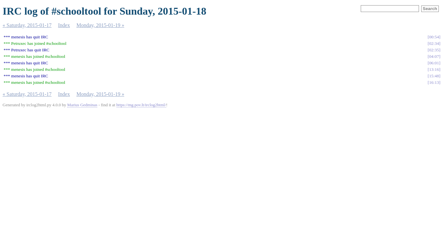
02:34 (434, 43)
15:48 (434, 75)
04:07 (434, 56)
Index (64, 25)
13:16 (434, 69)
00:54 (434, 36)
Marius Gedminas (82, 104)
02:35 (434, 49)
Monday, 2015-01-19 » (100, 25)
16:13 (434, 82)
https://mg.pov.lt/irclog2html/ (141, 104)
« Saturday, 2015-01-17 (27, 25)
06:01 (434, 62)
